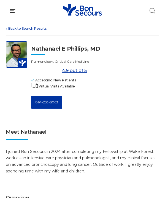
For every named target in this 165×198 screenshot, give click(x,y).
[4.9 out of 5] (45, 71)
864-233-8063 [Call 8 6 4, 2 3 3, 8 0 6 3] (47, 102)
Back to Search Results (26, 28)
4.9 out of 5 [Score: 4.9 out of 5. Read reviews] (59, 71)
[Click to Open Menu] (12, 11)
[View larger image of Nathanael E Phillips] (16, 54)
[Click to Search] (152, 11)
